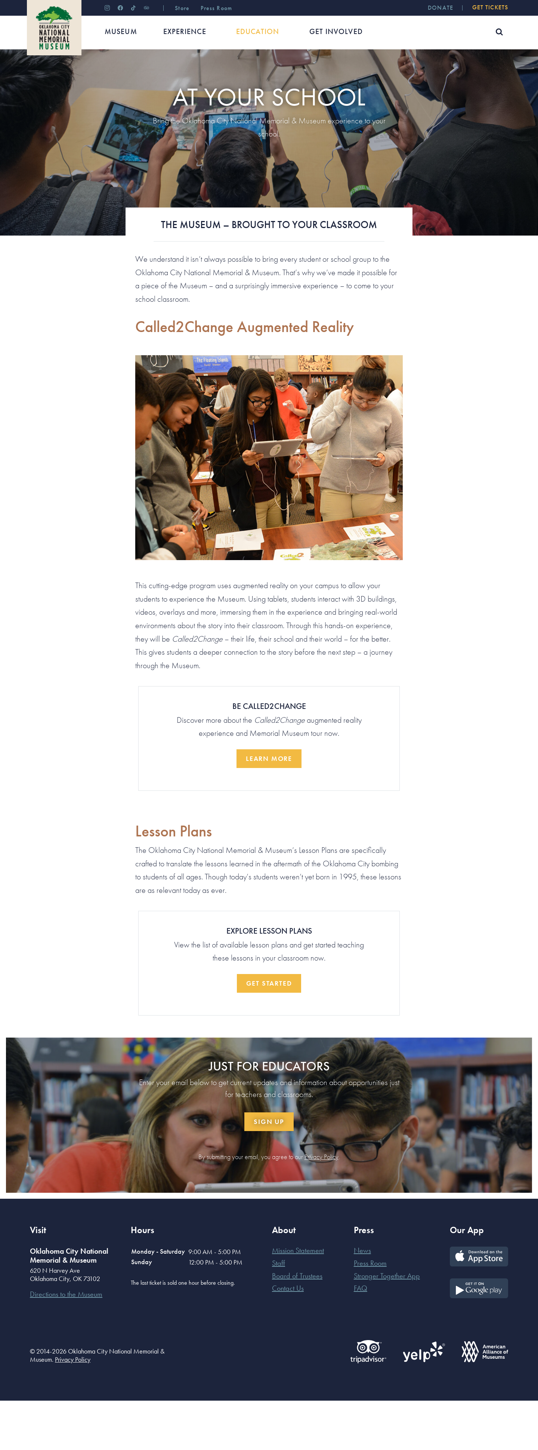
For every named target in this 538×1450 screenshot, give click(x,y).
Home (37, 73)
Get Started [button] (269, 1032)
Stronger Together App (387, 1325)
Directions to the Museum (66, 1343)
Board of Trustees (297, 1325)
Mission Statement (298, 1300)
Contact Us (288, 1337)
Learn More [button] (269, 808)
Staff (278, 1312)
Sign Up (269, 1171)
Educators (66, 73)
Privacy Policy (321, 1206)
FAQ (360, 1337)
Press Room (370, 1312)
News (362, 1300)
